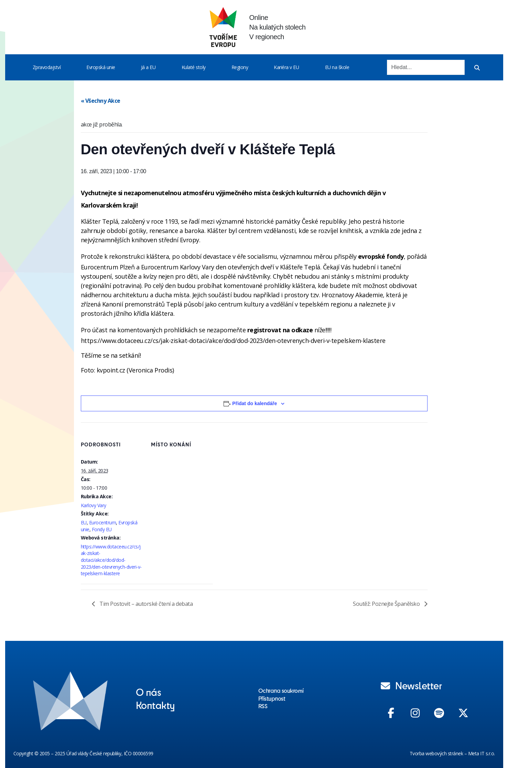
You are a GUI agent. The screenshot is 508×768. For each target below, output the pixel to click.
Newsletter (411, 685)
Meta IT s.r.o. (481, 753)
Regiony (239, 67)
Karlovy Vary (93, 505)
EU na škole (337, 67)
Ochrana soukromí (281, 690)
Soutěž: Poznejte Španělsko (387, 604)
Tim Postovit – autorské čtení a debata (145, 604)
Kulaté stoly (194, 67)
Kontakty (155, 705)
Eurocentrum (102, 522)
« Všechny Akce (100, 100)
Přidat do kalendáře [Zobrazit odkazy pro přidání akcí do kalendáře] (254, 403)
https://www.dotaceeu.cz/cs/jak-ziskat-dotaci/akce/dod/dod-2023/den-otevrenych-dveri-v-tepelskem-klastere (111, 560)
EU (84, 522)
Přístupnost (271, 698)
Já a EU (148, 67)
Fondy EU (102, 529)
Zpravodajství (47, 67)
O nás (148, 692)
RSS (263, 706)
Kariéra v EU (286, 67)
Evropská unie (100, 67)
